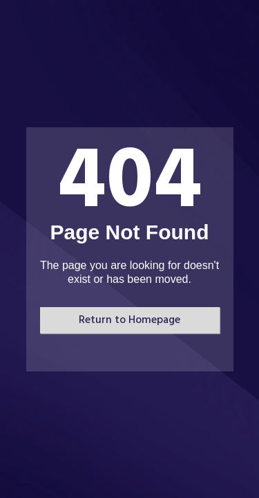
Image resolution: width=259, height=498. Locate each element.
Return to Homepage (129, 320)
